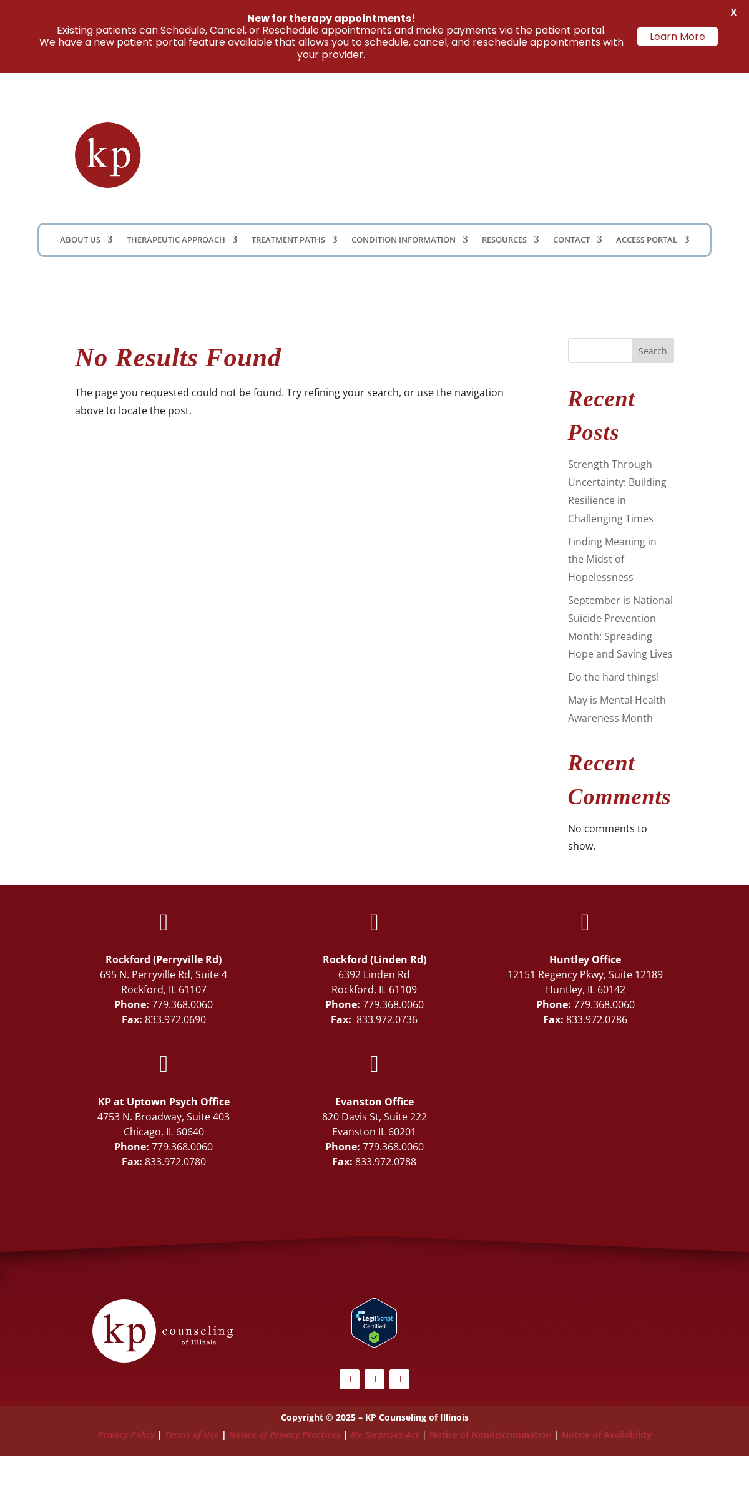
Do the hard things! (613, 677)
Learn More (677, 36)
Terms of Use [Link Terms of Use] (192, 1434)
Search (653, 351)
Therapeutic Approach (176, 240)
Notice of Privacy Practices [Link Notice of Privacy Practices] (285, 1434)
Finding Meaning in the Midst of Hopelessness (612, 560)
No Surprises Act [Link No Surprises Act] (385, 1434)
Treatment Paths (288, 240)
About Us (80, 240)
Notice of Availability (607, 1434)
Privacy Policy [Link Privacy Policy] (126, 1434)
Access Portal (646, 240)
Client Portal (507, 153)
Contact (571, 240)
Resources (504, 240)
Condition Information (403, 240)
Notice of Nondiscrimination (490, 1434)
